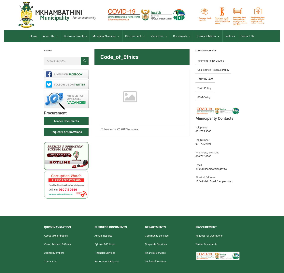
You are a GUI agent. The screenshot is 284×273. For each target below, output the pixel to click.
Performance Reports (106, 261)
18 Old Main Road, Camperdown (213, 181)
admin (134, 129)
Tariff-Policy (204, 88)
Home (33, 36)
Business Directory (75, 36)
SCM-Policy (204, 97)
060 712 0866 (203, 156)
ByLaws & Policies (104, 244)
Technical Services (155, 261)
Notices (230, 36)
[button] (66, 121)
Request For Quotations (208, 235)
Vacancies (159, 36)
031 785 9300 (203, 131)
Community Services (157, 235)
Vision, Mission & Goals (57, 244)
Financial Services (104, 252)
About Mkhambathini (56, 235)
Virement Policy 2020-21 (211, 60)
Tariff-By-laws (205, 78)
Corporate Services (156, 244)
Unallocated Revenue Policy (213, 69)
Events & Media (208, 36)
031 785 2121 (203, 143)
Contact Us (247, 36)
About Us (50, 36)
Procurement (135, 36)
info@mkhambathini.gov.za (211, 168)
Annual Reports (103, 235)
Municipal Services (106, 36)
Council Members (54, 252)
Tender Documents (206, 244)
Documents (182, 36)
